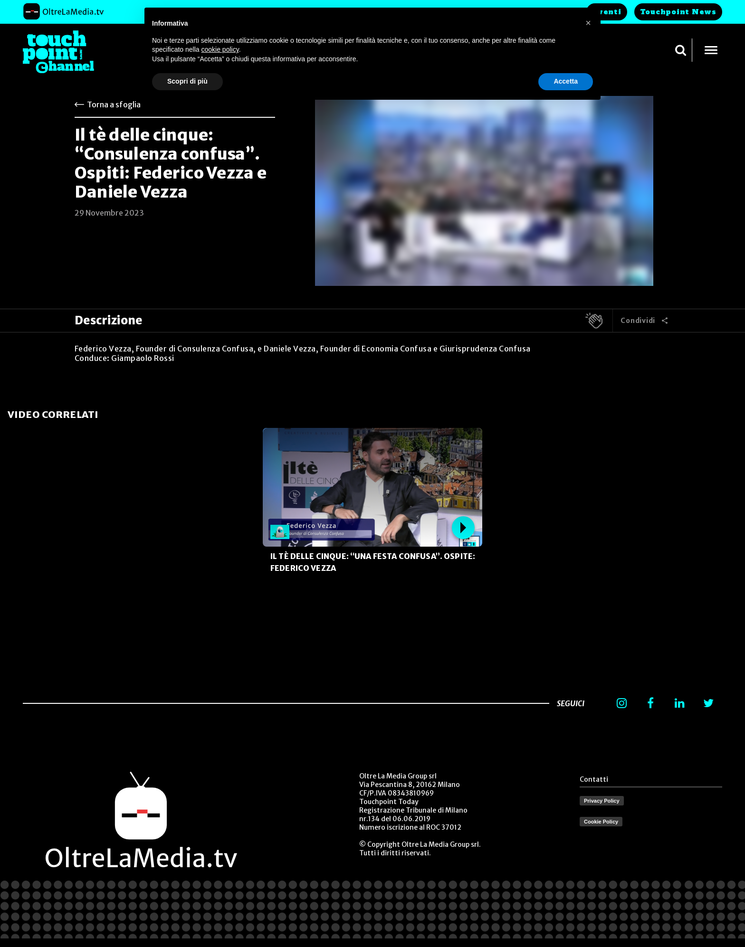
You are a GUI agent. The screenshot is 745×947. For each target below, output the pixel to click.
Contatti (594, 779)
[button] (588, 22)
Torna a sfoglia (114, 104)
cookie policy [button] (220, 49)
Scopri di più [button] (187, 81)
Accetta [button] (566, 81)
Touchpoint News (678, 12)
